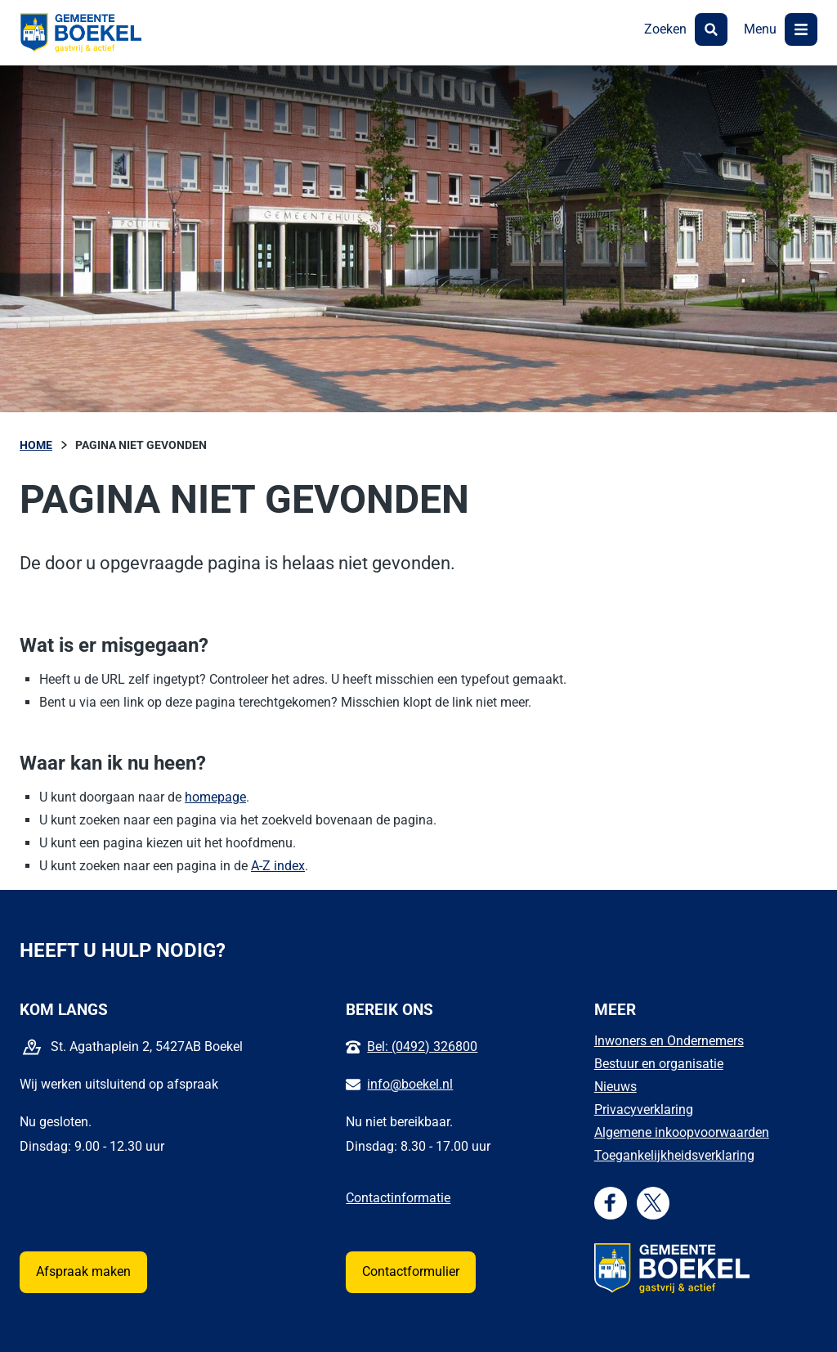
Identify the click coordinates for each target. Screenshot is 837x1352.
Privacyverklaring (643, 1109)
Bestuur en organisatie (658, 1063)
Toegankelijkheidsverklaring (674, 1155)
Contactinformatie (398, 1198)
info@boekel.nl (410, 1084)
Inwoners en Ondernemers (669, 1041)
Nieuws (615, 1086)
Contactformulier (410, 1271)
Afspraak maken (83, 1271)
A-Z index (278, 866)
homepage (215, 797)
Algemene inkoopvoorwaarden (681, 1132)
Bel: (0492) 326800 (422, 1046)
